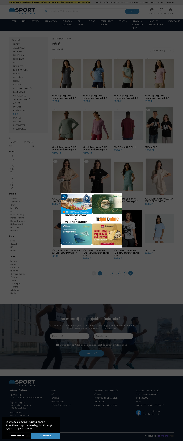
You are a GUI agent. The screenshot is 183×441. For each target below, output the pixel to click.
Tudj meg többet (23, 428)
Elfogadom (45, 435)
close (119, 196)
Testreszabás (16, 435)
